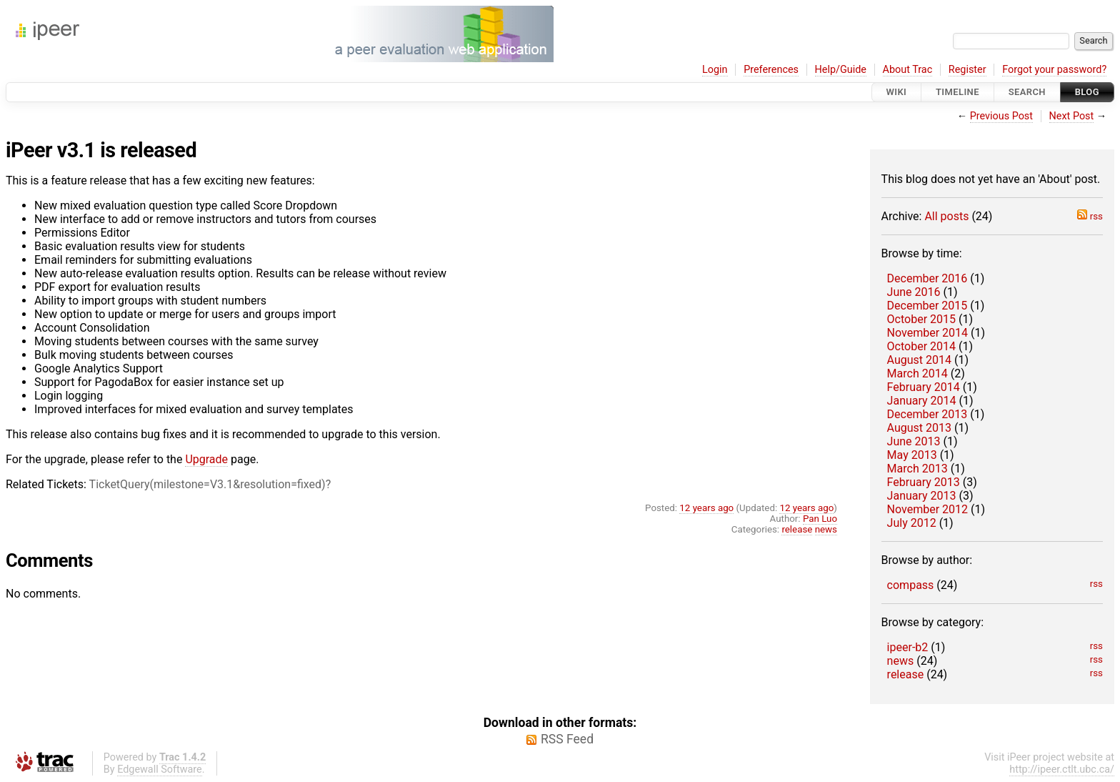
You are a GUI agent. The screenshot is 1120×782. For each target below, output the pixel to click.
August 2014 (919, 360)
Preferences (771, 70)
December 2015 (927, 305)
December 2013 (927, 414)
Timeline (957, 91)
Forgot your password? (1054, 70)
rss (1090, 216)
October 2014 (921, 346)
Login (715, 70)
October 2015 (921, 319)
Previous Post (1001, 116)
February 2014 (923, 387)
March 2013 (917, 468)
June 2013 (914, 441)
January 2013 (921, 496)
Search (1027, 91)
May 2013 (912, 455)
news (900, 661)
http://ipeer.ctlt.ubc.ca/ (1061, 769)
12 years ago (706, 508)
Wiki (896, 91)
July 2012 (911, 523)
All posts (946, 216)
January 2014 (921, 400)
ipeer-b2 (908, 647)
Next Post (1071, 116)
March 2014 (917, 373)
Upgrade (206, 459)
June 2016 (914, 292)
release (905, 674)
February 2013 (923, 482)
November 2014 (927, 333)
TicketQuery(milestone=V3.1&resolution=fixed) (207, 484)
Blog (1087, 91)
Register (967, 70)
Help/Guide (840, 70)
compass (910, 585)
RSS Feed (567, 739)
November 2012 (927, 509)
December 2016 (927, 278)
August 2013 (919, 428)
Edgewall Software (159, 769)
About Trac (908, 70)
